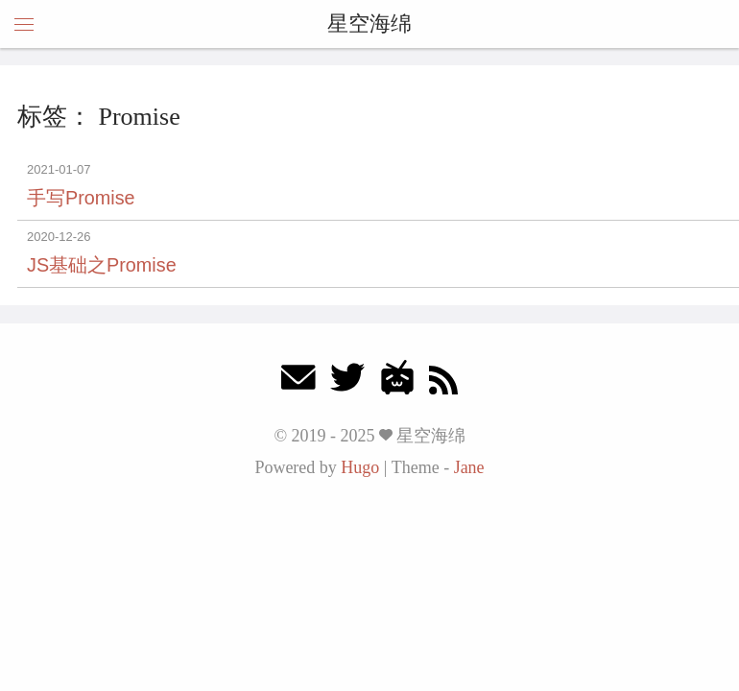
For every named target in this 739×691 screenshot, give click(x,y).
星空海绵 (369, 24)
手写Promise (81, 197)
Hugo (360, 467)
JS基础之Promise (102, 264)
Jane (469, 467)
